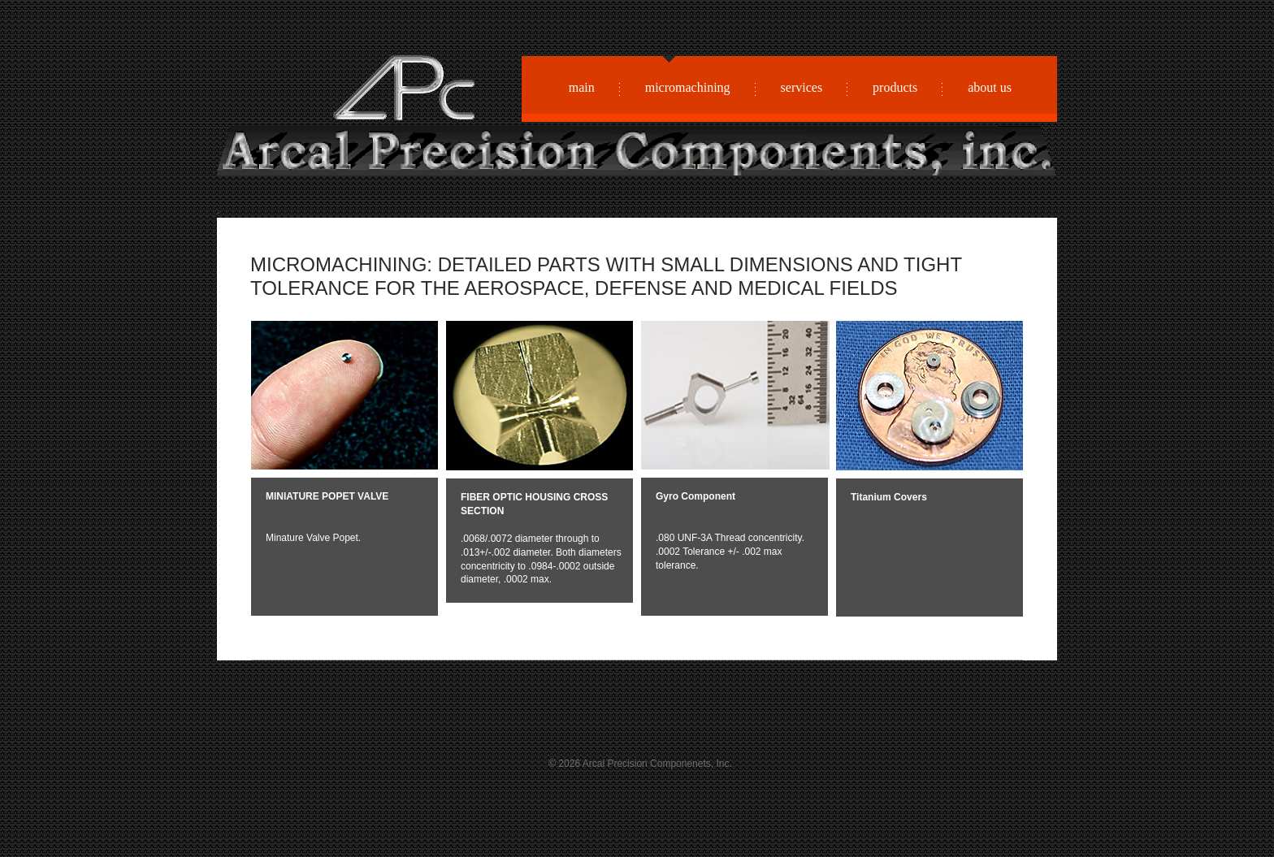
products (895, 87)
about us (990, 87)
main (582, 87)
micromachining (687, 86)
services (802, 87)
